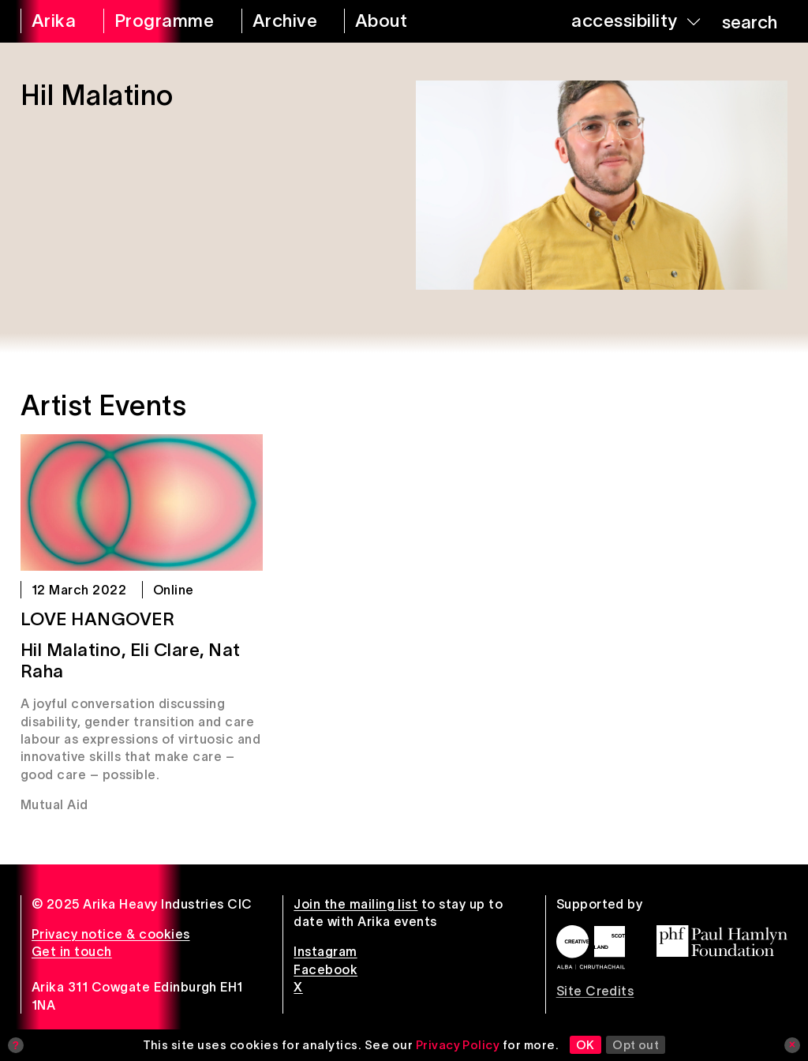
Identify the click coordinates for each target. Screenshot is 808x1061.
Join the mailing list (355, 904)
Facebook (325, 969)
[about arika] (399, 21)
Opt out (635, 1045)
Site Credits (595, 991)
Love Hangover (97, 618)
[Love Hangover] (142, 502)
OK (585, 1045)
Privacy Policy (458, 1045)
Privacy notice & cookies (111, 934)
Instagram (325, 951)
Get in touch (72, 951)
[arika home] (51, 21)
